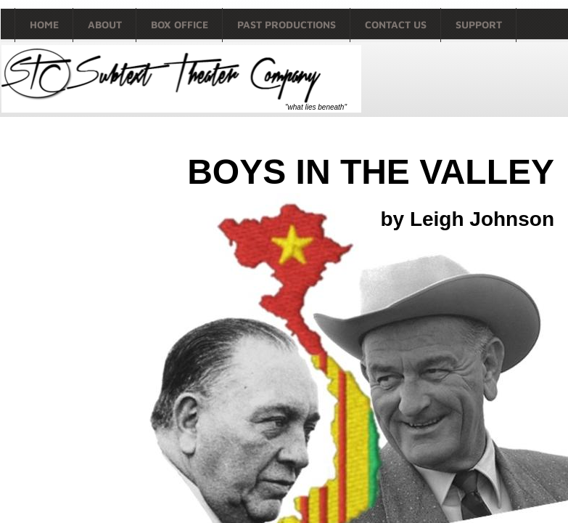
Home (44, 24)
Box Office (179, 24)
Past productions (286, 24)
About (105, 24)
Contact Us (396, 24)
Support (479, 24)
